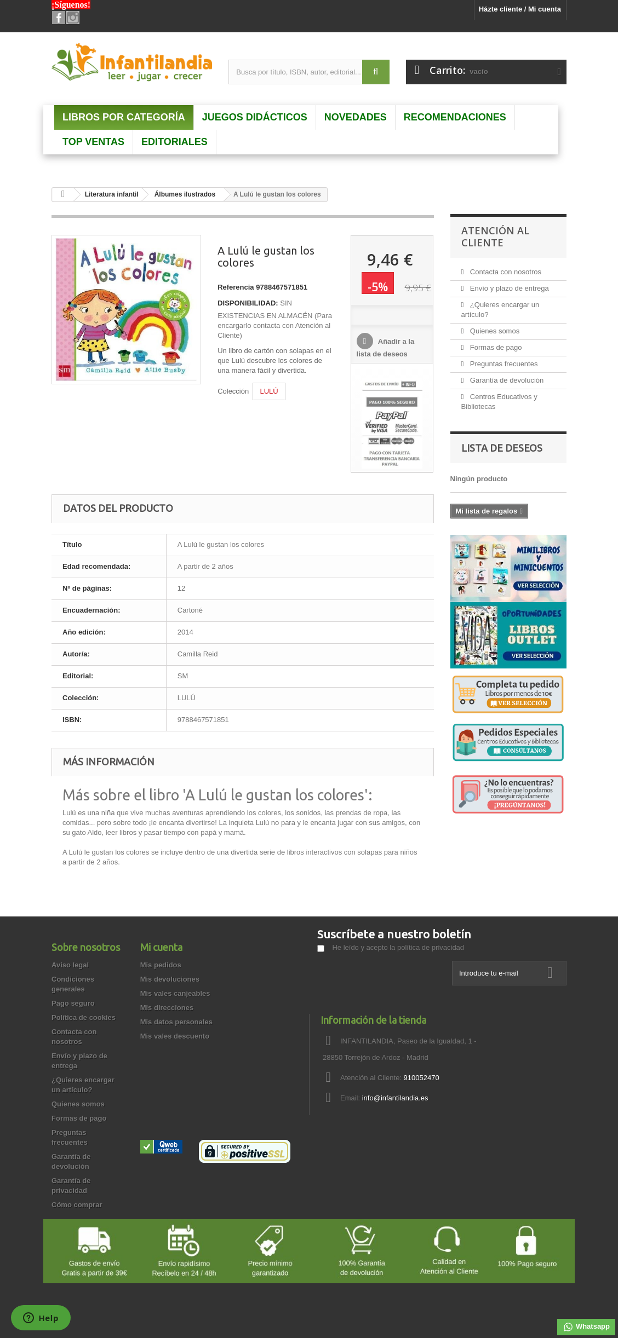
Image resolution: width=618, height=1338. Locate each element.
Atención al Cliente (495, 236)
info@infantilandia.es (395, 1098)
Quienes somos (493, 331)
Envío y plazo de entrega (508, 288)
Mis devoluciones (169, 979)
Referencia (236, 287)
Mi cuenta (161, 947)
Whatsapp (586, 1327)
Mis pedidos (160, 965)
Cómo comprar (77, 1205)
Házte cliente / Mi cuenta (520, 9)
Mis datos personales (176, 1022)
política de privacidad (430, 947)
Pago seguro (73, 1003)
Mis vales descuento (174, 1036)
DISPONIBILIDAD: (248, 303)
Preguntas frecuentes (502, 364)
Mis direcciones (167, 1007)
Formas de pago (495, 347)
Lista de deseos (501, 447)
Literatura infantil (112, 194)
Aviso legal (70, 965)
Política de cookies (84, 1017)
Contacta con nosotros (504, 272)
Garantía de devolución (505, 380)
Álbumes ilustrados (184, 194)
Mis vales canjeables (175, 993)
